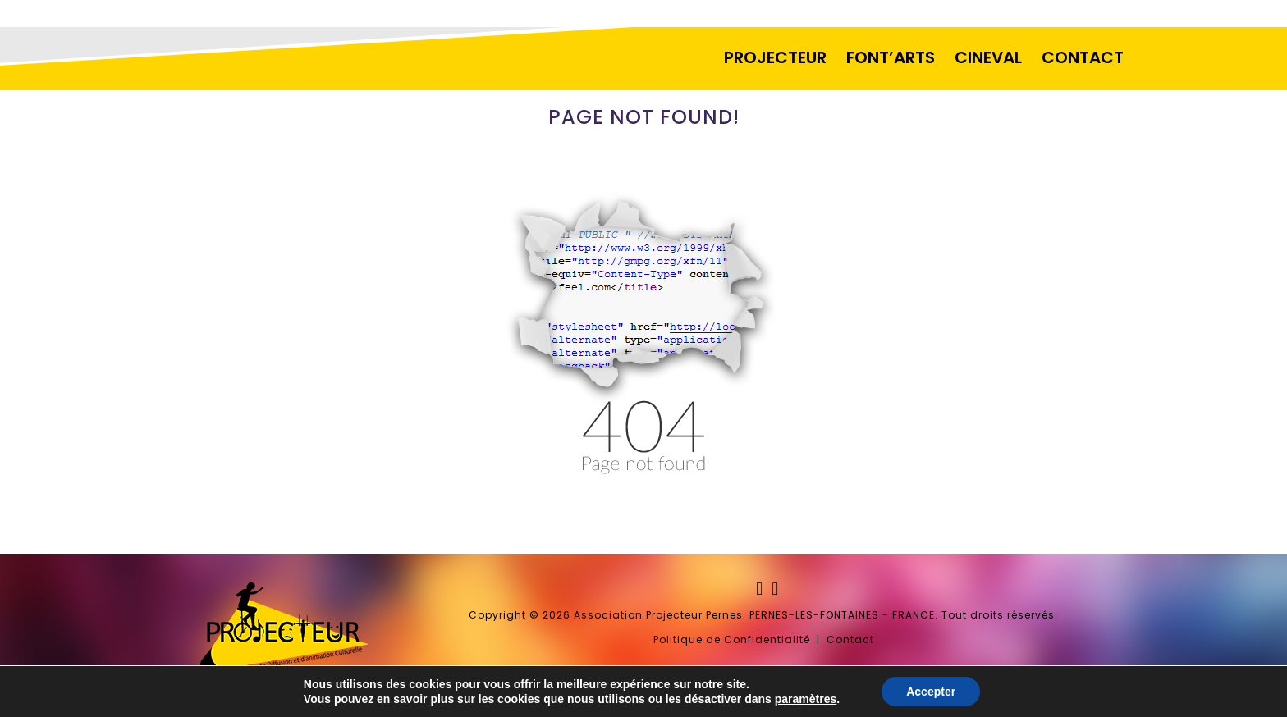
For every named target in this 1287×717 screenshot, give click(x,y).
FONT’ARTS (890, 57)
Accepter (930, 691)
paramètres (806, 699)
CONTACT (1083, 57)
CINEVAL (988, 57)
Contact (850, 639)
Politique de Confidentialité (731, 639)
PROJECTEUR (775, 57)
